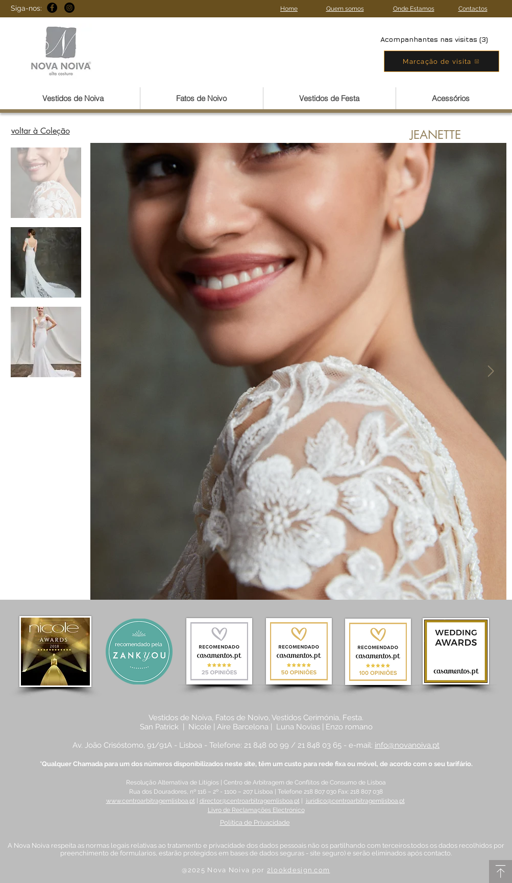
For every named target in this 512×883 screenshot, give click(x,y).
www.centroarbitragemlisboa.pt (150, 800)
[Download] (500, 871)
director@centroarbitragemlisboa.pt (250, 800)
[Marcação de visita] (441, 61)
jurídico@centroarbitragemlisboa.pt (355, 800)
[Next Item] (491, 371)
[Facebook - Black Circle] (52, 8)
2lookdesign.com (298, 870)
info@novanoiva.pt (407, 745)
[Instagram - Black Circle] (69, 8)
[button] (73, 98)
